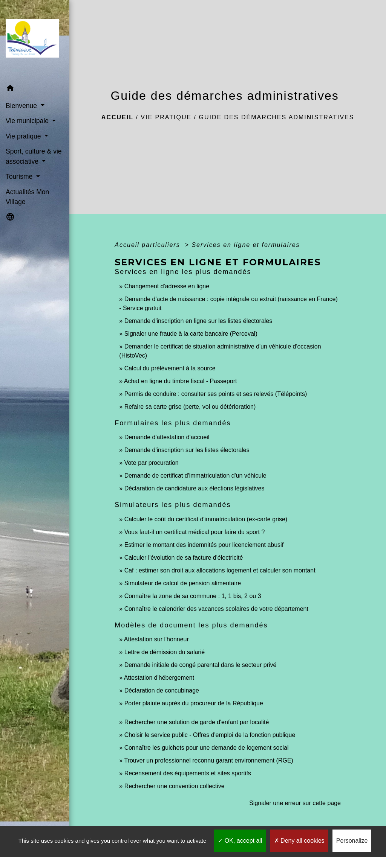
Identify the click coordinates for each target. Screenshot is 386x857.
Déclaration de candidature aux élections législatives (194, 488)
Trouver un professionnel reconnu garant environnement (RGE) (208, 760)
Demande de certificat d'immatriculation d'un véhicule (195, 475)
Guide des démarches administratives (276, 117)
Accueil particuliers (148, 245)
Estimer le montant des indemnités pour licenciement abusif (203, 545)
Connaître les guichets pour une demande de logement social (206, 747)
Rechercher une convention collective (174, 786)
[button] (35, 89)
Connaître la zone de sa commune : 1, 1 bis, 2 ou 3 (192, 596)
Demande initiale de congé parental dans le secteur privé (200, 665)
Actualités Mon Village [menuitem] (27, 196)
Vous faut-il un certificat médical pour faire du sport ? (194, 532)
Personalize (352, 840)
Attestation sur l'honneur (156, 639)
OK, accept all (240, 840)
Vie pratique (166, 117)
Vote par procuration (151, 463)
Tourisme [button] (20, 176)
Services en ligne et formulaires (245, 245)
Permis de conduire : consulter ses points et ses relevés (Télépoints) (215, 394)
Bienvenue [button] (22, 106)
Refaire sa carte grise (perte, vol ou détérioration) (190, 406)
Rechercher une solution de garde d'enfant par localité (196, 722)
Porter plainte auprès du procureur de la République (193, 703)
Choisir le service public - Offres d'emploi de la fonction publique (210, 735)
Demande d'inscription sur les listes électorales (187, 450)
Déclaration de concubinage (161, 690)
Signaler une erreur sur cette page (295, 803)
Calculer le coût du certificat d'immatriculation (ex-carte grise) (206, 519)
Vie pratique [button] (24, 136)
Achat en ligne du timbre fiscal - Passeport (180, 381)
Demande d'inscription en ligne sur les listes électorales (198, 321)
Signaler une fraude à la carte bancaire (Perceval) (190, 333)
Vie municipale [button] (28, 121)
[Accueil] (35, 40)
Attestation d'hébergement (159, 677)
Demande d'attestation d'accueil (167, 437)
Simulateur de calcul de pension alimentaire (182, 583)
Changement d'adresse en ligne (166, 286)
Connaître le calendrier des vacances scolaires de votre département (216, 609)
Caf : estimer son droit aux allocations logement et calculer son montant (220, 570)
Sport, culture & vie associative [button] (34, 156)
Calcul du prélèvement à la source (170, 368)
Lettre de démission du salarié (164, 652)
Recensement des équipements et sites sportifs (187, 773)
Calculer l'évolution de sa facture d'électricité (183, 557)
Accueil (117, 117)
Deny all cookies (299, 840)
